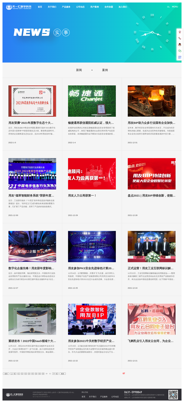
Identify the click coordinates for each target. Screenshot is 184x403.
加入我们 (123, 7)
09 (43, 374)
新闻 (79, 70)
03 (25, 374)
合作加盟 (109, 7)
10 (46, 374)
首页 (40, 7)
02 (22, 374)
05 (32, 374)
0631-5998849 (133, 392)
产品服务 (66, 7)
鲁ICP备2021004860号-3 (41, 397)
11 (50, 374)
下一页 (55, 374)
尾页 (62, 374)
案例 (105, 70)
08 (39, 374)
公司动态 (80, 7)
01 (18, 374)
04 (29, 374)
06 (36, 374)
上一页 (13, 374)
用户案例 (94, 7)
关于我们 (52, 7)
